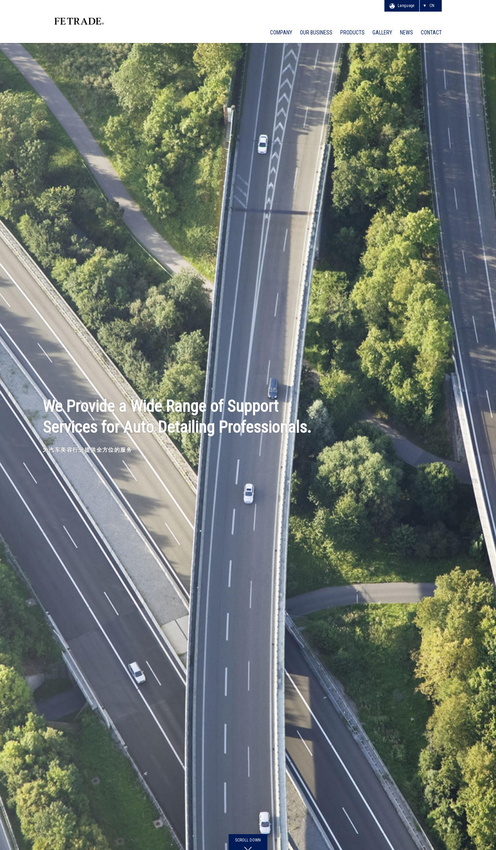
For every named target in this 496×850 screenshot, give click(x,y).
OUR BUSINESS (316, 33)
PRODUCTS (352, 33)
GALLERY (382, 33)
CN (431, 5)
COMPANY (281, 33)
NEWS (406, 33)
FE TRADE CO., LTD (112, 20)
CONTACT (431, 33)
